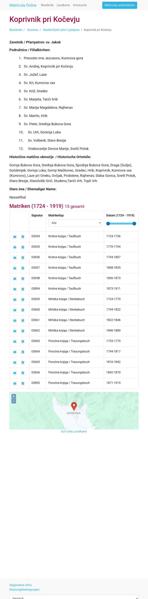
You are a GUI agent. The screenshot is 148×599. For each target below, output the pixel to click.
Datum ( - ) (120, 215)
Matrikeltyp (56, 215)
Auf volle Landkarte (74, 431)
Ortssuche (80, 5)
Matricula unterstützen (120, 5)
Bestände (47, 5)
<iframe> (74, 455)
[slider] (108, 223)
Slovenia (32, 30)
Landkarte (63, 5)
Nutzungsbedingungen (24, 589)
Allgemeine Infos (20, 585)
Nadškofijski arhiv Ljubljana (61, 30)
